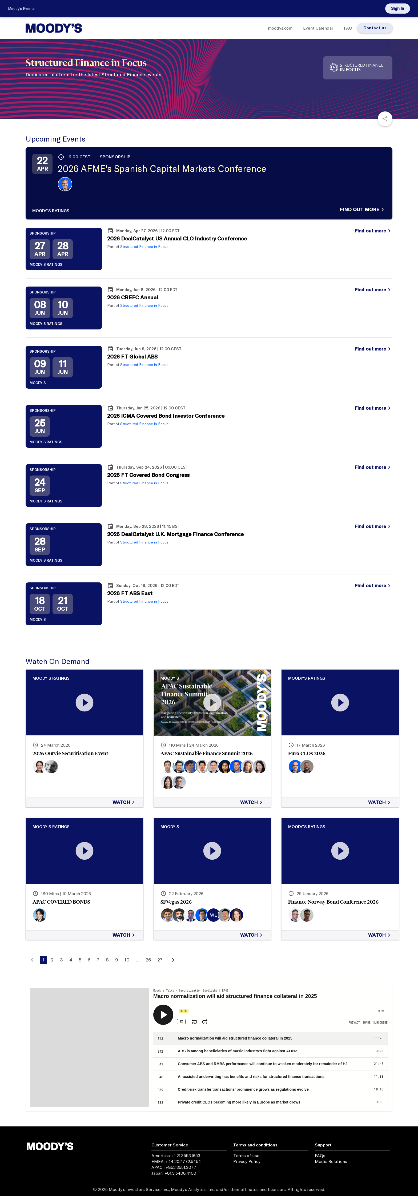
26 (148, 960)
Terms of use (246, 1155)
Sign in (397, 8)
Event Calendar (318, 28)
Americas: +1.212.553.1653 (175, 1155)
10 (127, 960)
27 (160, 960)
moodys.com (280, 28)
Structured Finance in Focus (144, 246)
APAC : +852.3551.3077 (173, 1167)
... (137, 960)
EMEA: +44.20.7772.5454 (176, 1161)
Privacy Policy (246, 1161)
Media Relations (331, 1161)
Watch (124, 802)
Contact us (375, 27)
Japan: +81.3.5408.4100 (173, 1173)
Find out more (363, 209)
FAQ (348, 28)
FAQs (320, 1155)
